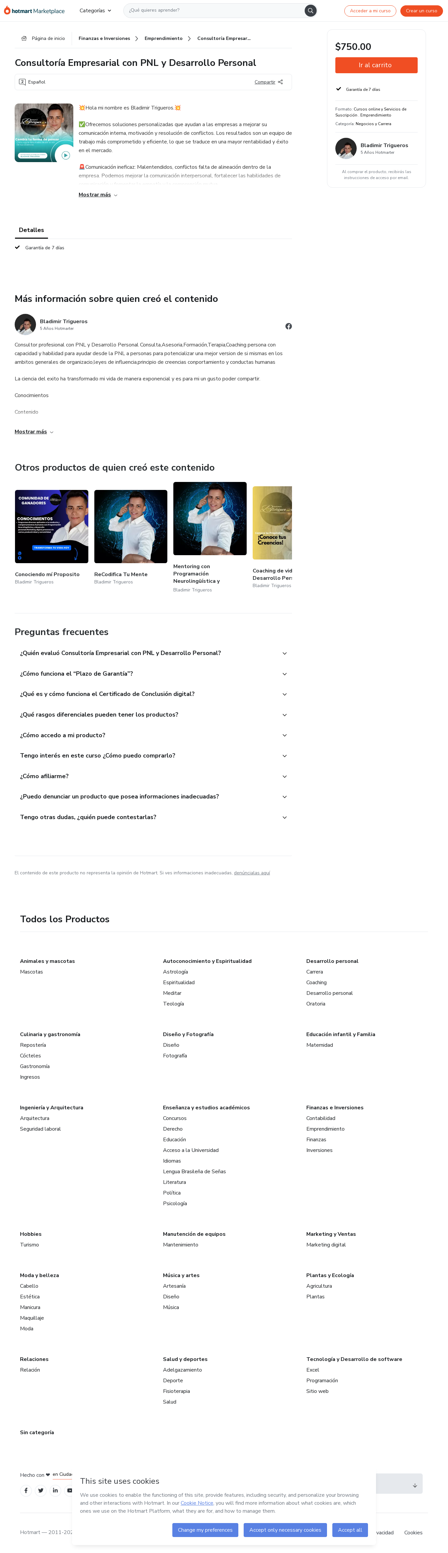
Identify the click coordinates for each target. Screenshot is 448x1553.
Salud (169, 1402)
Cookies (413, 1532)
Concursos (175, 1118)
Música (171, 1307)
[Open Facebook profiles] (26, 1490)
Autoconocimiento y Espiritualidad (207, 961)
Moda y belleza (39, 1275)
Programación (322, 1380)
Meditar (172, 993)
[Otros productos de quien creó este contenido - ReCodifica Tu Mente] (131, 538)
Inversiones (319, 1150)
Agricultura (319, 1286)
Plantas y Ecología (330, 1275)
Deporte (173, 1380)
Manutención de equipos (194, 1234)
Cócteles (30, 1055)
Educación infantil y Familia (340, 1034)
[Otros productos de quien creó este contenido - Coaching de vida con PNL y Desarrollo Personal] (289, 538)
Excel (312, 1370)
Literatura (174, 1182)
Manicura (30, 1307)
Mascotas (31, 972)
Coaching (316, 982)
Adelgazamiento (182, 1370)
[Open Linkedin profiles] (55, 1490)
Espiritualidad (179, 982)
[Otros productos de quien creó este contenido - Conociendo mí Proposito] (51, 538)
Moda (26, 1328)
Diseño (171, 1045)
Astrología (175, 972)
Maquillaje (32, 1318)
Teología (173, 1003)
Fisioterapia (176, 1391)
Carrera (314, 972)
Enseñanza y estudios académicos (206, 1107)
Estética (30, 1296)
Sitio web (317, 1391)
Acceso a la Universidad (191, 1150)
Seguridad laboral (40, 1129)
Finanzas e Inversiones (335, 1107)
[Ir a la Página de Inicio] (36, 10)
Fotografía (175, 1055)
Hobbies (31, 1234)
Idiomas (172, 1161)
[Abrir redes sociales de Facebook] (288, 327)
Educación (174, 1139)
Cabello (29, 1286)
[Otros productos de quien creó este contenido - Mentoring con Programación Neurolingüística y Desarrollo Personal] (210, 538)
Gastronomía (35, 1066)
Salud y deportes (185, 1359)
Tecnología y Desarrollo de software (354, 1359)
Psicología (175, 1203)
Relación (30, 1370)
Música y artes (181, 1275)
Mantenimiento (180, 1244)
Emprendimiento (325, 1129)
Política (172, 1193)
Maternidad (319, 1045)
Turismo (29, 1244)
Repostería (33, 1045)
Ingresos (30, 1077)
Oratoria (315, 1003)
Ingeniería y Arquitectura (51, 1107)
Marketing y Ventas (331, 1234)
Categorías (95, 10)
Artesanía (174, 1286)
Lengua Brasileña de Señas (194, 1171)
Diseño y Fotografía (188, 1034)
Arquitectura (34, 1118)
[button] (146, 653)
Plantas (315, 1296)
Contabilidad (320, 1118)
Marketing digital (326, 1244)
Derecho (173, 1129)
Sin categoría (37, 1432)
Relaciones (34, 1359)
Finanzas (316, 1139)
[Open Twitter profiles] (41, 1490)
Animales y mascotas (47, 961)
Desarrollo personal (332, 961)
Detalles (31, 230)
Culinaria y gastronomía (50, 1034)
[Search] (311, 11)
